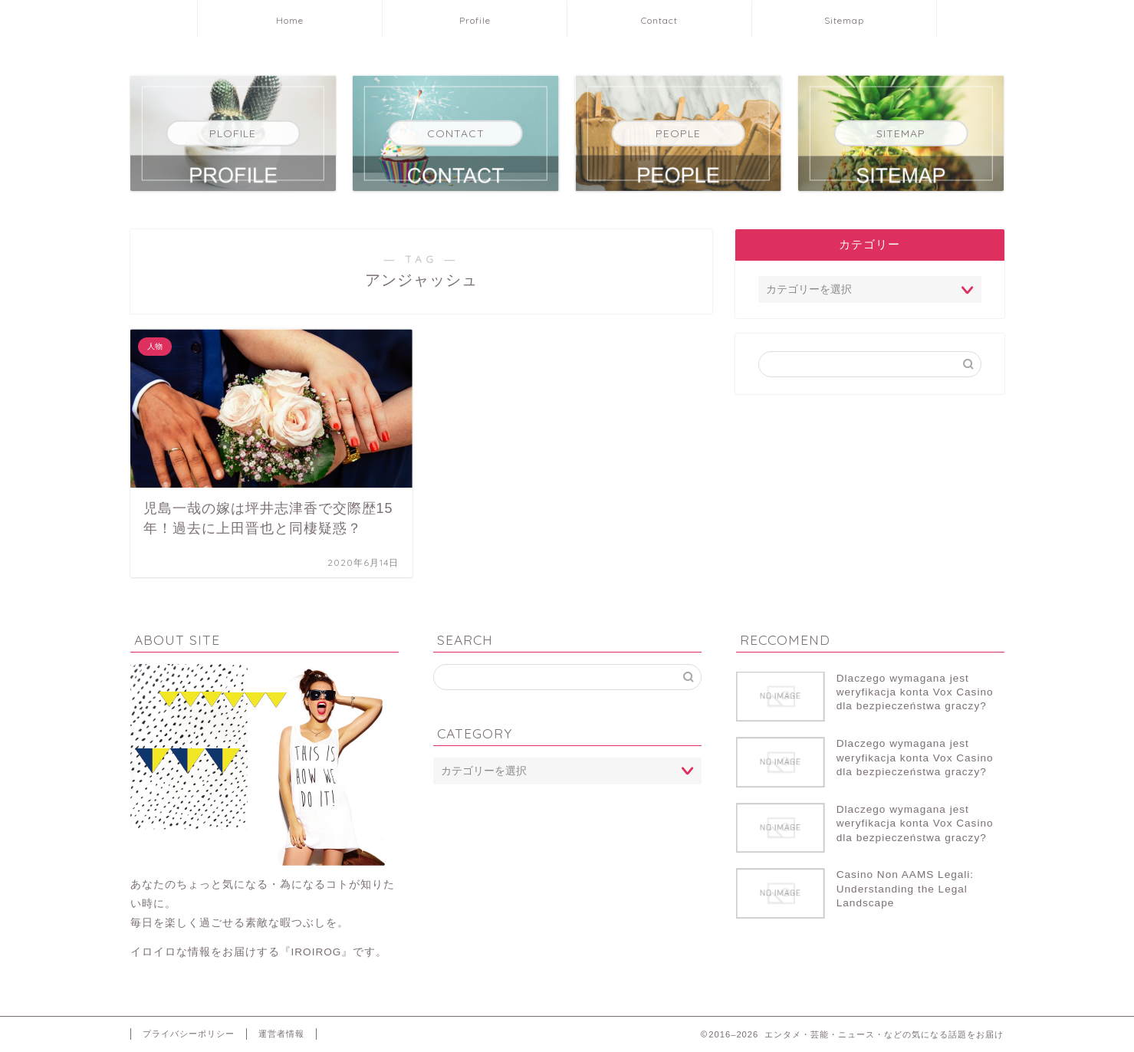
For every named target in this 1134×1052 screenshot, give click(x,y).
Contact (659, 20)
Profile (475, 20)
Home (290, 20)
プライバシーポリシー (189, 1033)
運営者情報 (281, 1033)
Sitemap (844, 20)
